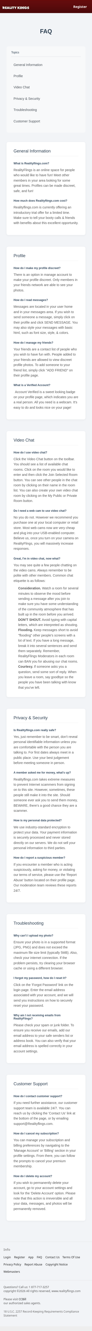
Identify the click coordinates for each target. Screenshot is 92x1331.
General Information (28, 65)
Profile (18, 76)
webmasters (12, 1272)
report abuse (33, 1264)
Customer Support (27, 121)
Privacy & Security (27, 98)
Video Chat (22, 87)
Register (80, 6)
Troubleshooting (25, 110)
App (30, 1257)
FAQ (39, 1257)
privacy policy (12, 1264)
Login (7, 1257)
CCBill (22, 1299)
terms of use (71, 1257)
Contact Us (52, 1257)
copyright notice (57, 1264)
